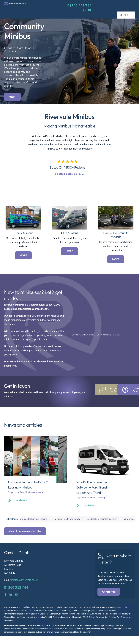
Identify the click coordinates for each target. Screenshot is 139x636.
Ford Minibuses (27, 492)
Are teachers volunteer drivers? (105, 519)
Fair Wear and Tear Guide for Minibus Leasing (29, 519)
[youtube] (89, 10)
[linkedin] (84, 10)
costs (16, 492)
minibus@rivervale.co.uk (24, 579)
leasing (39, 492)
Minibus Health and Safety (71, 519)
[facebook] (79, 10)
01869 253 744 (79, 6)
